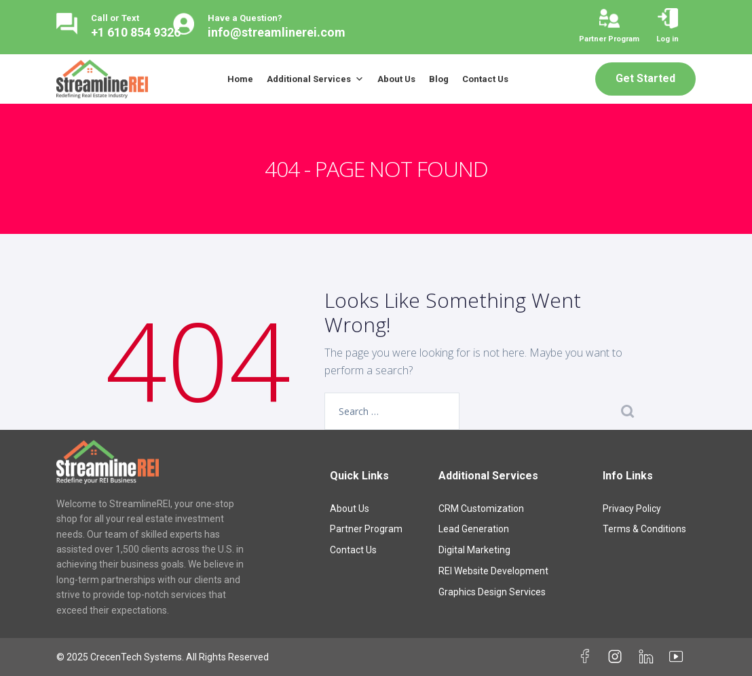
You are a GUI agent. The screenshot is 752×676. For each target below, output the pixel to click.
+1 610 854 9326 (136, 32)
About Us (396, 79)
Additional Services (315, 79)
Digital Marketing (474, 549)
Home (240, 79)
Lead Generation (473, 528)
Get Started (645, 78)
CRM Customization (481, 508)
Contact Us (485, 79)
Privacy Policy (632, 508)
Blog (439, 79)
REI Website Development (493, 570)
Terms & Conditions (644, 528)
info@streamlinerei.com (276, 32)
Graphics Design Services (492, 591)
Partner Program (366, 528)
